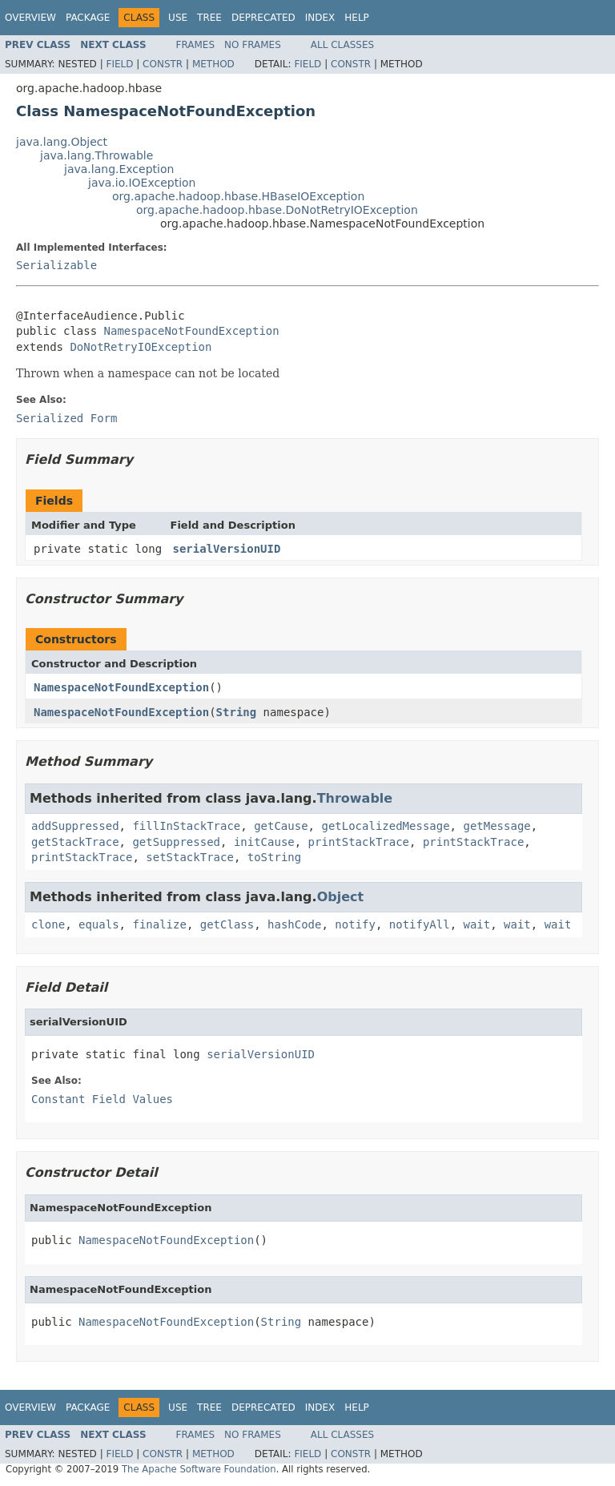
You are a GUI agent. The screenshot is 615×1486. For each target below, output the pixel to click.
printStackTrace (358, 842)
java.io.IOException (142, 182)
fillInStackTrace (186, 826)
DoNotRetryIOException (140, 346)
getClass (227, 924)
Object (340, 896)
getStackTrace (75, 842)
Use (177, 17)
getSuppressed (176, 842)
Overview (30, 17)
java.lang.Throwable (96, 155)
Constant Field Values (102, 1099)
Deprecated (263, 17)
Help (356, 17)
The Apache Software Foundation (199, 1469)
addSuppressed (75, 826)
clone (48, 924)
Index (320, 17)
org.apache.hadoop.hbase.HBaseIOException (238, 196)
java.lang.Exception (119, 169)
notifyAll (419, 924)
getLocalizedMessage (385, 826)
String (236, 712)
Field (119, 64)
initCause (264, 842)
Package (88, 17)
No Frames (252, 44)
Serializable (56, 265)
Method (213, 64)
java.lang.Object (61, 141)
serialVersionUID (227, 548)
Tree (209, 17)
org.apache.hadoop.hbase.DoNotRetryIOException (277, 209)
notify (355, 924)
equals (98, 924)
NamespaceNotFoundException (191, 330)
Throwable (355, 798)
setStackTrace (190, 857)
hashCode (294, 924)
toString (274, 857)
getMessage (496, 826)
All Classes (342, 44)
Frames (195, 44)
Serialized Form (66, 418)
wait (477, 924)
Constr (163, 64)
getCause (281, 826)
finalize (159, 924)
